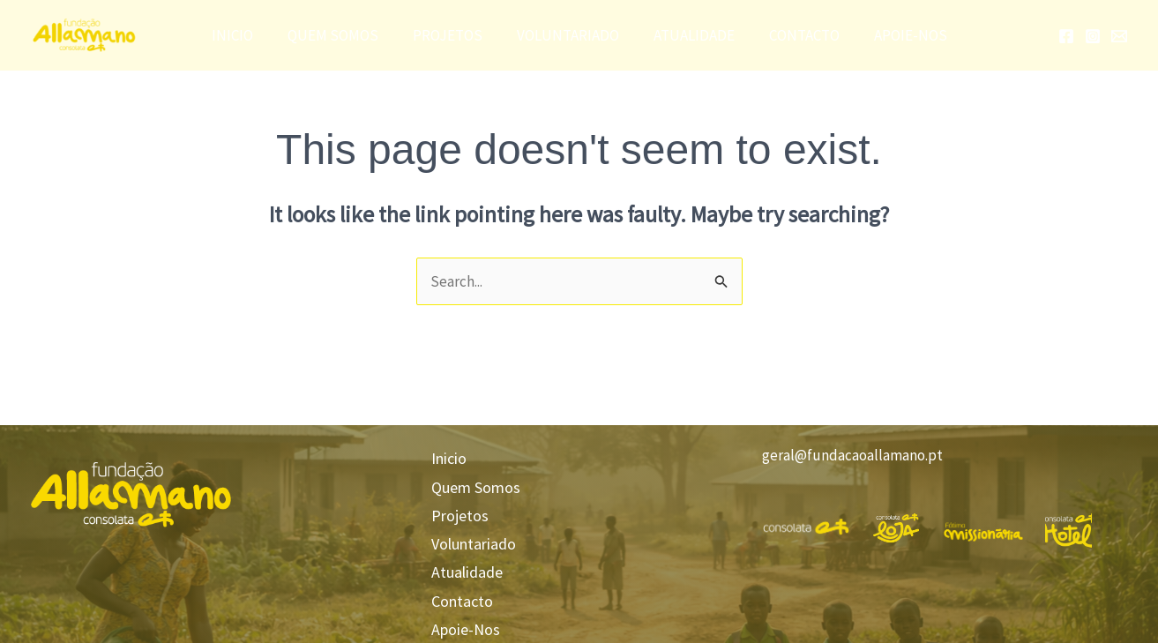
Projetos (452, 35)
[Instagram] (1093, 36)
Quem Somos (341, 35)
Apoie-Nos (897, 35)
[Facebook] (1066, 36)
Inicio (245, 35)
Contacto (795, 35)
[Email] (1119, 36)
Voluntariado (568, 35)
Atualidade (689, 35)
